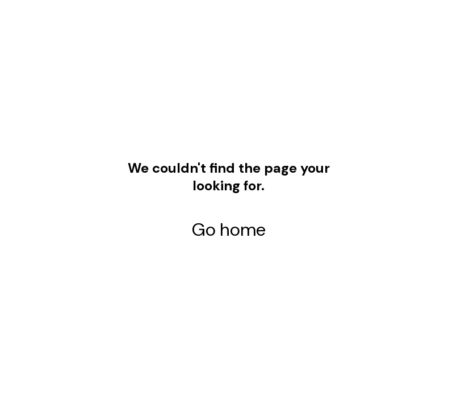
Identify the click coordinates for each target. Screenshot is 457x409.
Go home (229, 229)
